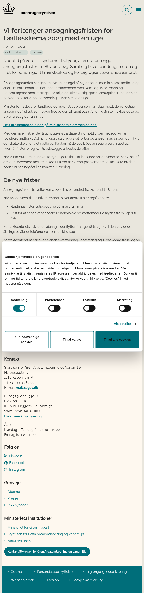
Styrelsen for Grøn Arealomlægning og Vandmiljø (46, 534)
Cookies (17, 572)
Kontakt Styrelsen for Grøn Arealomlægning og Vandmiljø (47, 551)
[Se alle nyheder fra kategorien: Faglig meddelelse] (15, 52)
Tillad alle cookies (117, 339)
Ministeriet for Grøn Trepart (28, 527)
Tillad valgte (72, 339)
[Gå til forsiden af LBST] (27, 9)
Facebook (17, 463)
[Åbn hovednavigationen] (140, 10)
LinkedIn (15, 456)
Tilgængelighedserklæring (106, 572)
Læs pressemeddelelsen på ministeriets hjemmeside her (50, 125)
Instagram (17, 470)
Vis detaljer (122, 323)
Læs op (53, 580)
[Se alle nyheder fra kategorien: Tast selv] (36, 52)
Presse (13, 498)
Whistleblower (22, 580)
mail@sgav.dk (27, 388)
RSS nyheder (18, 505)
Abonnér (14, 492)
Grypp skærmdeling (87, 580)
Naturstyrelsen (19, 541)
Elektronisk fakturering (23, 416)
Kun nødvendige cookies (26, 339)
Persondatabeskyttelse (55, 572)
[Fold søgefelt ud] (127, 10)
